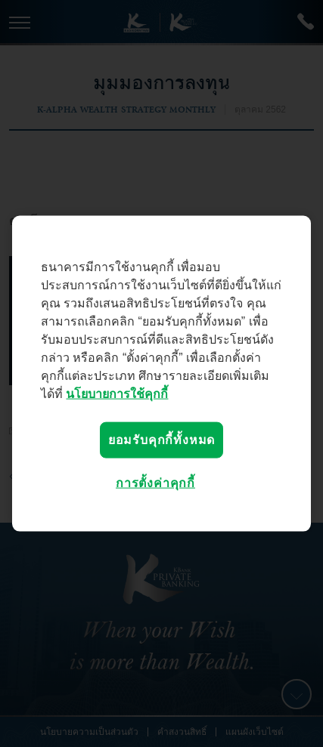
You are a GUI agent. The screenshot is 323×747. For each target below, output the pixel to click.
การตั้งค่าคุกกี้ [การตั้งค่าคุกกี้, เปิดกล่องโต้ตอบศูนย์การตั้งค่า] (155, 483)
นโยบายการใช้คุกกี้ (117, 393)
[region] (161, 373)
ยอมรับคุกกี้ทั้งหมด (161, 439)
